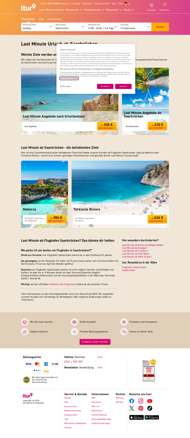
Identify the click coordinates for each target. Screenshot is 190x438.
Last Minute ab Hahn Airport (136, 256)
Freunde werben (102, 3)
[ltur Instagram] (140, 402)
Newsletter (87, 3)
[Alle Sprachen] (127, 3)
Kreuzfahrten (54, 19)
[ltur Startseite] (28, 8)
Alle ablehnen (105, 86)
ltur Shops (75, 3)
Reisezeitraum (94, 25)
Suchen (160, 26)
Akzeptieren (123, 86)
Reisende (124, 25)
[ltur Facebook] (131, 402)
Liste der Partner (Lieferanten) (69, 78)
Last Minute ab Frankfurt (135, 250)
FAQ (120, 3)
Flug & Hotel (28, 19)
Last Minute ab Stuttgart (134, 247)
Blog (114, 3)
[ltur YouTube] (149, 402)
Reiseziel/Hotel (29, 25)
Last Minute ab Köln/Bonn (135, 253)
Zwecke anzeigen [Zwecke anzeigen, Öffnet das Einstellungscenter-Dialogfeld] (65, 86)
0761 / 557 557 (73, 362)
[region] (95, 69)
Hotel (41, 19)
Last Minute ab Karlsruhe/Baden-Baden (142, 245)
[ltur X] (131, 410)
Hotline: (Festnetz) (54, 3)
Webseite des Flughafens (63, 284)
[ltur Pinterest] (140, 410)
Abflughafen (60, 25)
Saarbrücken (128, 270)
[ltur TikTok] (149, 410)
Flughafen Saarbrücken (134, 267)
